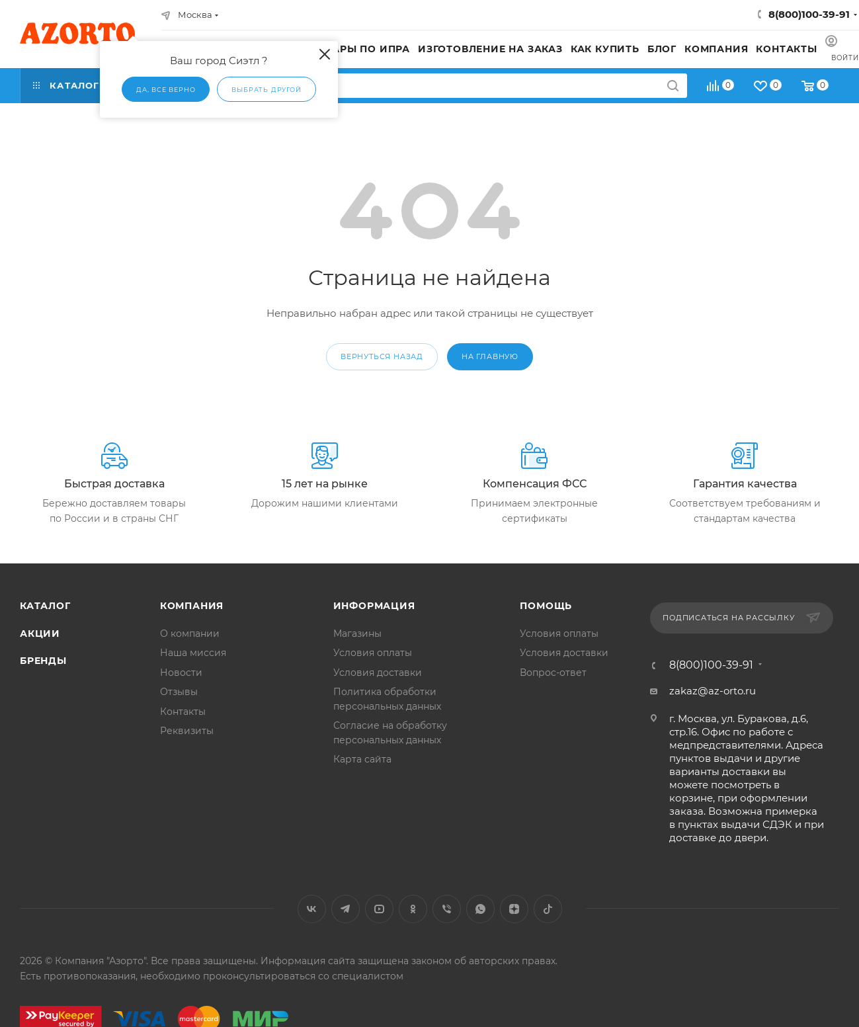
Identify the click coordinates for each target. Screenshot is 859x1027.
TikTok (548, 909)
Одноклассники (413, 909)
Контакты (183, 712)
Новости (181, 672)
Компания (192, 606)
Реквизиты (187, 731)
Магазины (357, 633)
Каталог (45, 606)
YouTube (379, 909)
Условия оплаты (372, 653)
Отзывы (179, 692)
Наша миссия (193, 653)
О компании (190, 633)
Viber (446, 909)
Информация (374, 606)
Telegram (345, 909)
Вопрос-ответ (553, 672)
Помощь (546, 606)
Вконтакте (312, 909)
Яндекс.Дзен (514, 909)
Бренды (43, 661)
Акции (40, 633)
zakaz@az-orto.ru (712, 690)
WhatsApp (480, 909)
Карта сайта (362, 759)
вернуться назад (382, 356)
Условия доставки (377, 672)
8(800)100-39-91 (809, 14)
